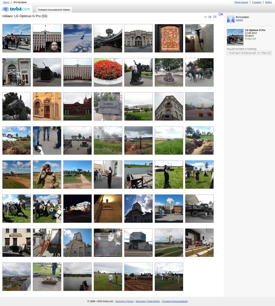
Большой (214, 16)
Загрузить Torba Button (148, 301)
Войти (268, 2)
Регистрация (241, 2)
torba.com (16, 9)
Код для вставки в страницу (241, 49)
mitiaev (239, 20)
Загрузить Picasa (124, 301)
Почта (6, 2)
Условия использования (175, 301)
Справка (256, 2)
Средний (210, 16)
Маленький (205, 17)
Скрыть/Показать (221, 14)
